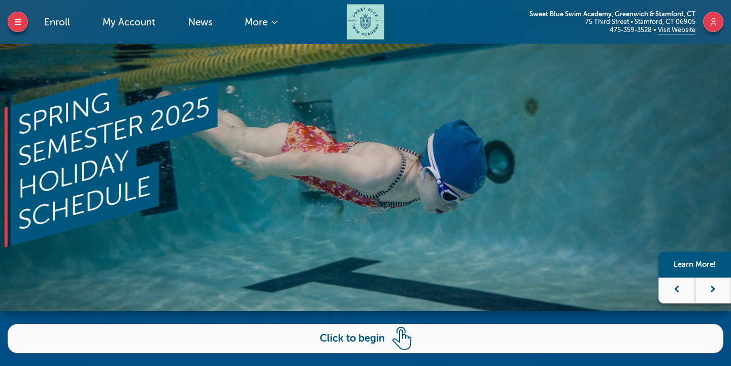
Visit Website (676, 30)
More (257, 22)
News (200, 22)
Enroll (57, 22)
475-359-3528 (631, 30)
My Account (129, 22)
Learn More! (695, 264)
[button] (676, 290)
